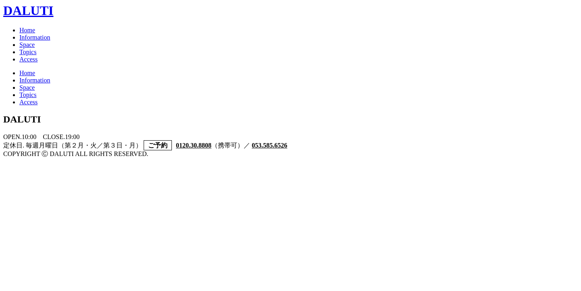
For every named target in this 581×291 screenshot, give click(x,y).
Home (27, 30)
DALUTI (28, 10)
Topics (27, 51)
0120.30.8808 (193, 145)
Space (27, 44)
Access (28, 59)
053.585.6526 (269, 145)
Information (34, 37)
